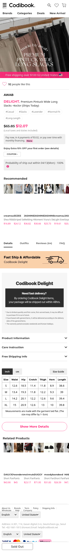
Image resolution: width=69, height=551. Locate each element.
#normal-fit (54, 111)
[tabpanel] (7, 205)
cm (17, 371)
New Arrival (57, 13)
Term (26, 508)
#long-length (13, 118)
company (27, 510)
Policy (35, 508)
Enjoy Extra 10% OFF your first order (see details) (31, 148)
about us (6, 508)
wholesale (6, 510)
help (17, 510)
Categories (24, 13)
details (8, 243)
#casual (10, 111)
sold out (17, 547)
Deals (41, 13)
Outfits (24, 243)
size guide (58, 371)
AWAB (8, 95)
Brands (7, 13)
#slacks (23, 111)
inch (7, 371)
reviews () (44, 243)
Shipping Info (48, 508)
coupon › (12, 154)
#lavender (37, 111)
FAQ (62, 243)
